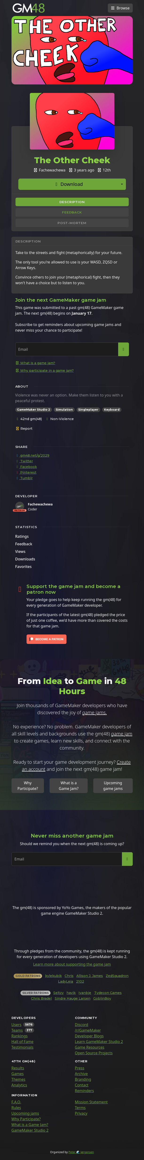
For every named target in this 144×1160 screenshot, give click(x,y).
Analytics (19, 1085)
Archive (81, 1073)
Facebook (26, 467)
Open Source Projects (94, 1053)
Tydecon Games (108, 993)
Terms (80, 1107)
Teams (17, 1030)
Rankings (20, 1036)
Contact (82, 1085)
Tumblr (24, 478)
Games (18, 1073)
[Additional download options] (122, 184)
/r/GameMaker (88, 1030)
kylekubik (53, 976)
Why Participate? (27, 785)
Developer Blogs (89, 1036)
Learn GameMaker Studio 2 (99, 1041)
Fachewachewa (40, 504)
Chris (69, 976)
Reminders (84, 1090)
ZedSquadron (117, 976)
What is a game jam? (35, 363)
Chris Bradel (41, 998)
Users (17, 1024)
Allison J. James (89, 976)
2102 (80, 981)
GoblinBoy (102, 998)
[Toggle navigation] (120, 8)
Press (79, 1068)
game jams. (94, 712)
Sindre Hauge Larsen (72, 998)
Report (24, 428)
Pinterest (26, 472)
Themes (18, 1079)
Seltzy (58, 993)
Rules (16, 1107)
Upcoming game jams (113, 785)
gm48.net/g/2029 (32, 455)
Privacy (81, 1113)
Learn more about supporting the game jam (72, 964)
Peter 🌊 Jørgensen (81, 1152)
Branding (83, 1079)
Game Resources (90, 1047)
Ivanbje (84, 993)
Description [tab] (72, 202)
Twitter (24, 461)
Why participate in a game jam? (44, 370)
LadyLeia (65, 981)
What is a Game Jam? (68, 785)
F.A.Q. (16, 1102)
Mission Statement (91, 1102)
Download (68, 184)
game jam (121, 733)
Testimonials (23, 1047)
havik (71, 993)
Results (18, 1068)
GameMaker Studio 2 (30, 1130)
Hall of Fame (23, 1041)
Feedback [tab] (72, 212)
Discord (81, 1024)
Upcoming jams (25, 1113)
